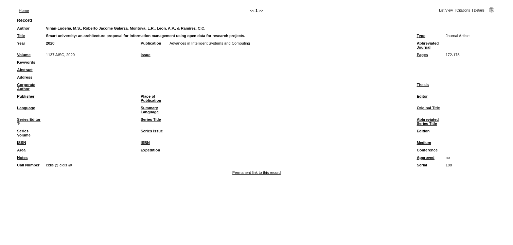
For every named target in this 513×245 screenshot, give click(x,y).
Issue (146, 55)
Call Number (28, 165)
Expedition (150, 150)
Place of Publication (151, 98)
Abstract (24, 70)
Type (421, 36)
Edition (423, 131)
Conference (427, 150)
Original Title (428, 108)
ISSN (21, 143)
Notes (22, 158)
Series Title (151, 119)
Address (24, 77)
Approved (426, 158)
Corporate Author (26, 87)
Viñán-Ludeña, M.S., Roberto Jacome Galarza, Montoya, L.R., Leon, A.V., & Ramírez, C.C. (125, 28)
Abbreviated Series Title (428, 121)
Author (23, 28)
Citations (463, 10)
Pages (422, 55)
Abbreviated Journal (428, 45)
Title (21, 36)
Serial (422, 165)
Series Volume (24, 133)
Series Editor (28, 119)
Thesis (423, 85)
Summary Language (150, 110)
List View (446, 10)
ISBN (145, 143)
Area (21, 150)
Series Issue (152, 131)
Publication (151, 43)
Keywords (26, 62)
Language (26, 108)
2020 (50, 43)
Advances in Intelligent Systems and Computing (210, 43)
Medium (424, 143)
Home (24, 11)
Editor (422, 96)
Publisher (25, 96)
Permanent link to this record (256, 172)
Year (21, 43)
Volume (24, 55)
